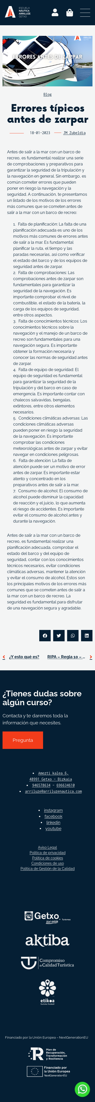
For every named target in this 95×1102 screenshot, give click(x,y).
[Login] (55, 13)
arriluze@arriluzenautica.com (53, 791)
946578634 (41, 785)
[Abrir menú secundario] (85, 12)
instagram (53, 810)
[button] (45, 635)
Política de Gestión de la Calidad (48, 869)
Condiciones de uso (47, 863)
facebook (53, 816)
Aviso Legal (47, 847)
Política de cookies (47, 858)
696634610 (65, 785)
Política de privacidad (48, 853)
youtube (53, 828)
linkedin (53, 822)
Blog (48, 94)
